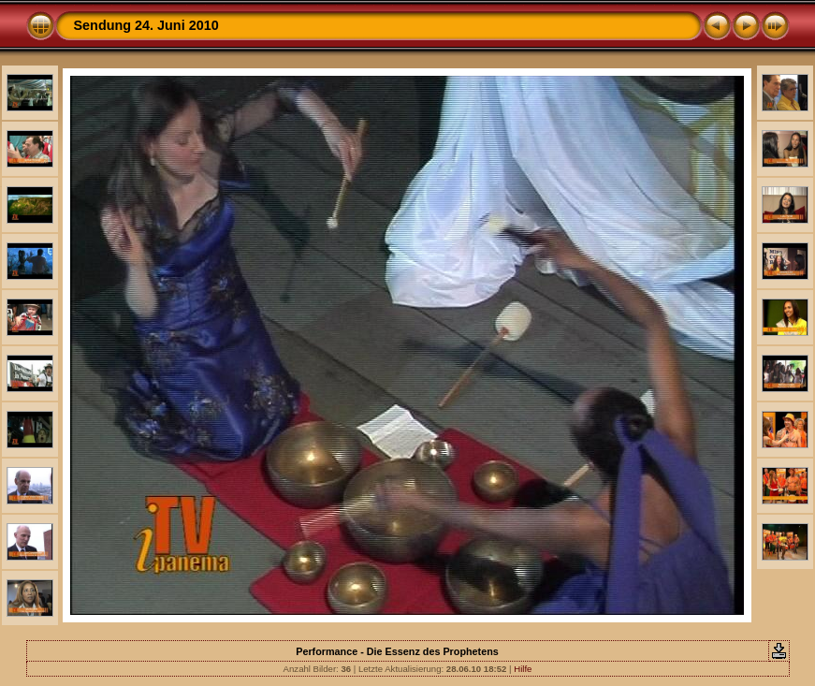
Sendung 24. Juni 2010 (146, 25)
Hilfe (522, 669)
